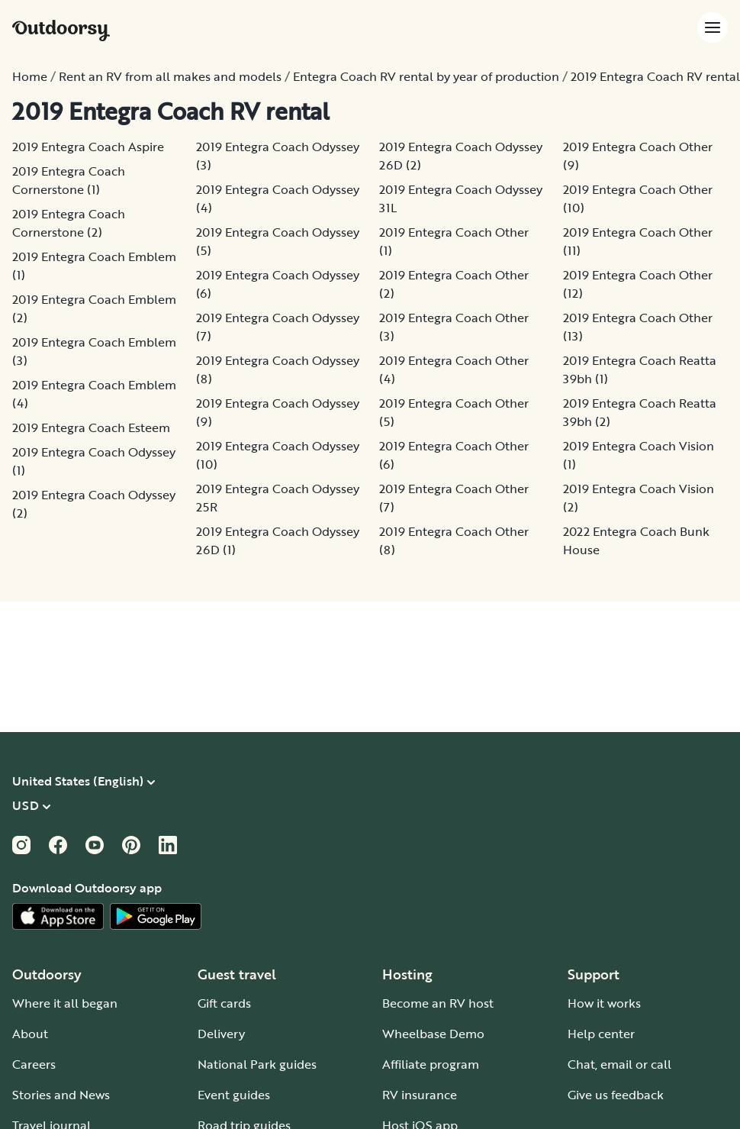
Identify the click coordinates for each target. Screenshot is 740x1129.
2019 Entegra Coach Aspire (88, 146)
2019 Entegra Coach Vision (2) (638, 497)
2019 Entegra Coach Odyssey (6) (277, 284)
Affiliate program (430, 1064)
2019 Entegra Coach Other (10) (638, 198)
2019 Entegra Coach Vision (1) (638, 455)
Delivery (221, 1033)
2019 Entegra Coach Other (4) (454, 369)
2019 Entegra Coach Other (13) (638, 326)
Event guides (234, 1094)
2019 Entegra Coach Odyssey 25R (277, 497)
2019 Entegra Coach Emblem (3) (94, 351)
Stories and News (61, 1094)
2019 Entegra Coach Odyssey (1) (93, 461)
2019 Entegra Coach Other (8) (454, 540)
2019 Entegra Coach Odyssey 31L (460, 198)
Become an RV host (438, 1003)
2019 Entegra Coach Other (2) (454, 284)
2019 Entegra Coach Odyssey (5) (277, 241)
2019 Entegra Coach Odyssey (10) (277, 455)
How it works (604, 1003)
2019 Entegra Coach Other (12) (638, 284)
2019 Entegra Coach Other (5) (454, 412)
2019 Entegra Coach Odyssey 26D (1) (277, 540)
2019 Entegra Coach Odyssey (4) (277, 198)
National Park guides (257, 1064)
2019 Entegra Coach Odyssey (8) (277, 369)
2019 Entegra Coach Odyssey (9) (277, 412)
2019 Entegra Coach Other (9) (638, 155)
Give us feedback (616, 1094)
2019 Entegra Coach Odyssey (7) (277, 326)
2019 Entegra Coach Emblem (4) (94, 394)
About (30, 1033)
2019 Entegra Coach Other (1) (454, 241)
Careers (34, 1064)
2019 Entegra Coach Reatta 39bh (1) (639, 369)
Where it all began (64, 1003)
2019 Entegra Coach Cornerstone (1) (68, 180)
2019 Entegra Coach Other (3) (454, 326)
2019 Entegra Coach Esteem (91, 427)
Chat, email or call (619, 1064)
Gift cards (224, 1003)
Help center (601, 1033)
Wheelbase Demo (433, 1033)
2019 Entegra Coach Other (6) (454, 455)
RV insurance (419, 1094)
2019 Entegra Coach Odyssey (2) (93, 503)
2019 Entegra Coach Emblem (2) (94, 308)
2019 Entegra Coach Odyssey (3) (277, 155)
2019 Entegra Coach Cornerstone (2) (68, 223)
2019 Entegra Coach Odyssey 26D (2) (460, 155)
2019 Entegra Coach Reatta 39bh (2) (639, 412)
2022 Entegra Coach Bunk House (636, 540)
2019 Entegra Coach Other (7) (454, 497)
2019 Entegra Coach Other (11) (638, 241)
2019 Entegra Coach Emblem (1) (94, 265)
